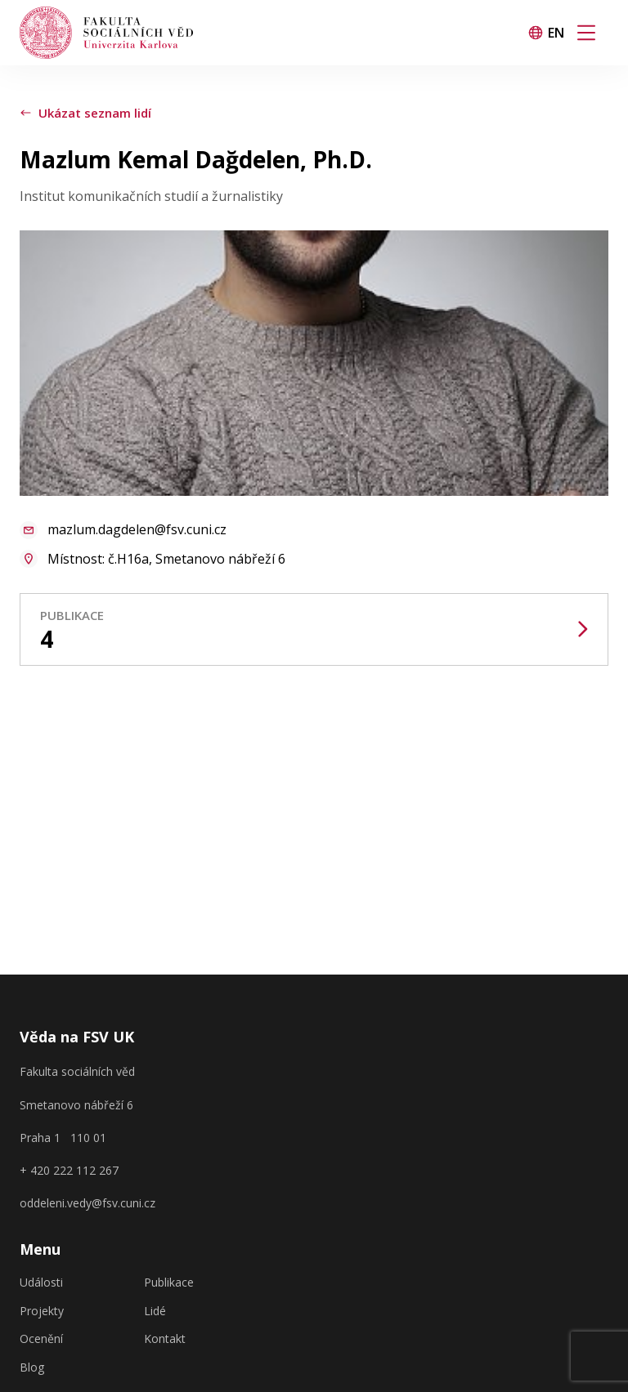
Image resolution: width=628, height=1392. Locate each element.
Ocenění (41, 1339)
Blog (32, 1367)
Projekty (42, 1311)
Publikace (169, 1282)
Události (41, 1282)
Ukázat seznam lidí (85, 113)
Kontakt (165, 1339)
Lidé (155, 1311)
